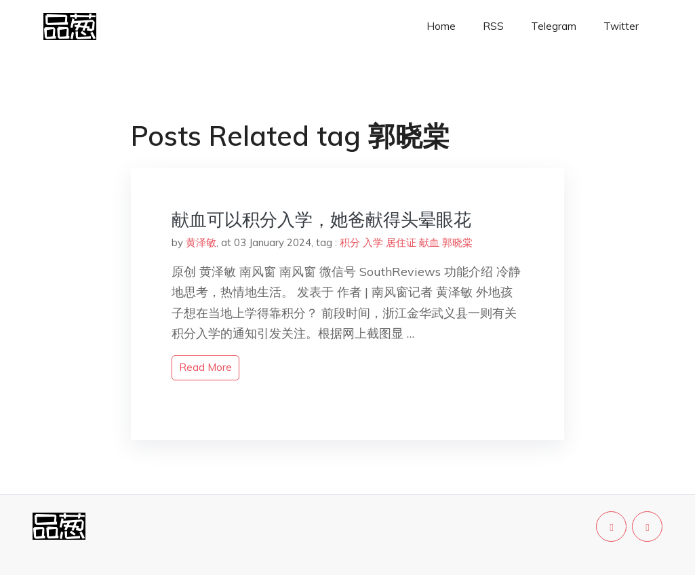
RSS (493, 26)
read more (205, 367)
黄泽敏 (201, 242)
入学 (373, 242)
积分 (350, 242)
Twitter (621, 26)
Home (441, 26)
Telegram (553, 26)
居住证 (401, 242)
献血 (429, 242)
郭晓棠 (457, 242)
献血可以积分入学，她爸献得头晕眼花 (321, 219)
